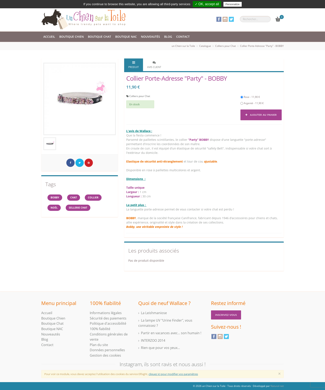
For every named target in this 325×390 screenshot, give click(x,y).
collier (93, 197)
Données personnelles (107, 350)
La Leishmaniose (154, 313)
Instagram (225, 19)
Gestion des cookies (105, 355)
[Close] (279, 374)
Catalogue (205, 46)
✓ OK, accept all (207, 4)
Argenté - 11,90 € (252, 103)
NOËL (54, 208)
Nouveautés (150, 37)
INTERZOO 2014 (153, 340)
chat (73, 197)
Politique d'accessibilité (108, 323)
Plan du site (99, 345)
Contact (183, 37)
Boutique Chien (71, 37)
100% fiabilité (100, 329)
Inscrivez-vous (226, 314)
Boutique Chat (99, 37)
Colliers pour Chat (225, 46)
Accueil (49, 37)
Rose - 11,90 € (250, 97)
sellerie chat (78, 208)
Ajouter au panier (261, 114)
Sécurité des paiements (108, 318)
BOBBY (55, 197)
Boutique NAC (126, 37)
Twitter (231, 19)
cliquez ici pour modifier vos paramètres (173, 374)
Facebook (218, 19)
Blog (168, 37)
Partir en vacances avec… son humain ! (171, 333)
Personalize (233, 4)
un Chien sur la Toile (183, 46)
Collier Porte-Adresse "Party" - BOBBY (262, 46)
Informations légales (106, 313)
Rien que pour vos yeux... (160, 347)
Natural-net (277, 386)
